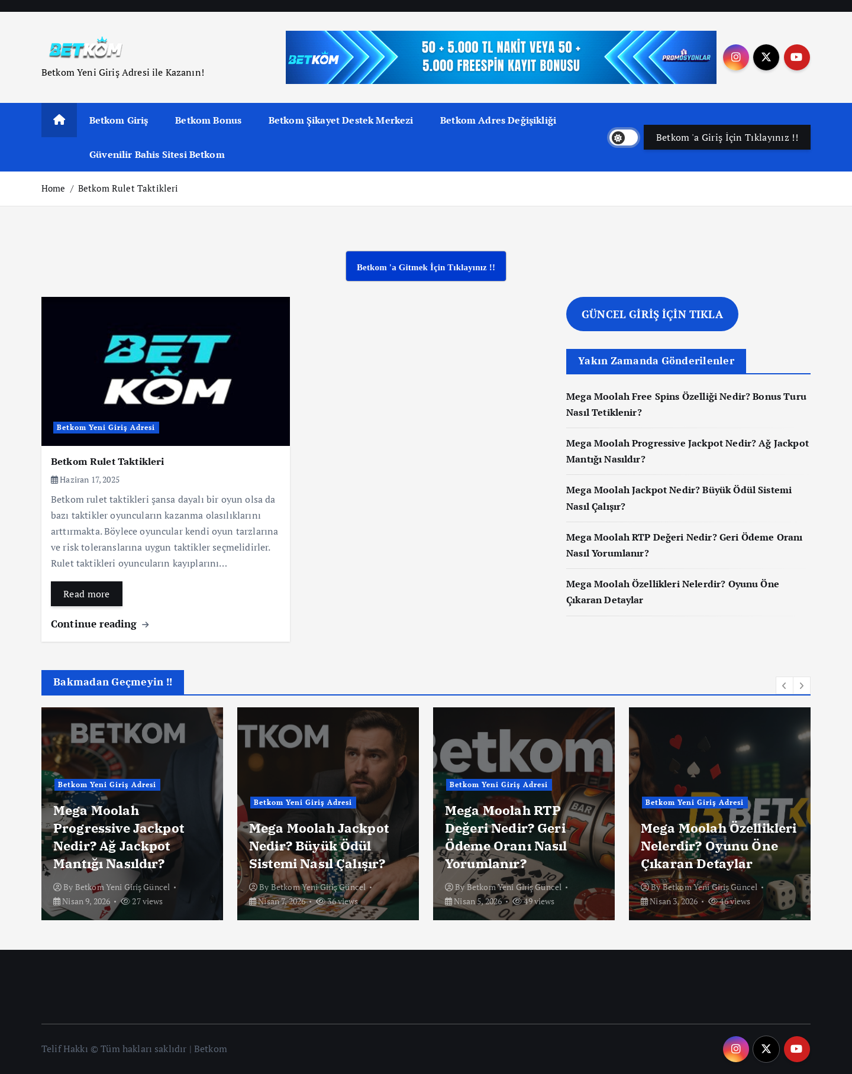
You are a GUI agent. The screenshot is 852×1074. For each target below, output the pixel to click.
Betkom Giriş (119, 120)
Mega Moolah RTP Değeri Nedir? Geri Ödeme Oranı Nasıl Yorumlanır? (708, 836)
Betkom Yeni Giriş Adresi (106, 427)
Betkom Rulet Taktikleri (128, 188)
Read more (86, 593)
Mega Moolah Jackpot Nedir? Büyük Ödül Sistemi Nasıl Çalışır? (521, 845)
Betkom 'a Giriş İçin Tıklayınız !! (727, 137)
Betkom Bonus (208, 120)
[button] (784, 685)
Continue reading (100, 623)
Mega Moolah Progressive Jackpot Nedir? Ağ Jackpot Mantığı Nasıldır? (321, 836)
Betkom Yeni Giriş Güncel (122, 886)
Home (53, 188)
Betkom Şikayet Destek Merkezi (341, 120)
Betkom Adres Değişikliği (498, 120)
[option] (132, 813)
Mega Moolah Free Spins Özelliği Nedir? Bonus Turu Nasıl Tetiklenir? (127, 836)
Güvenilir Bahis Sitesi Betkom (157, 154)
